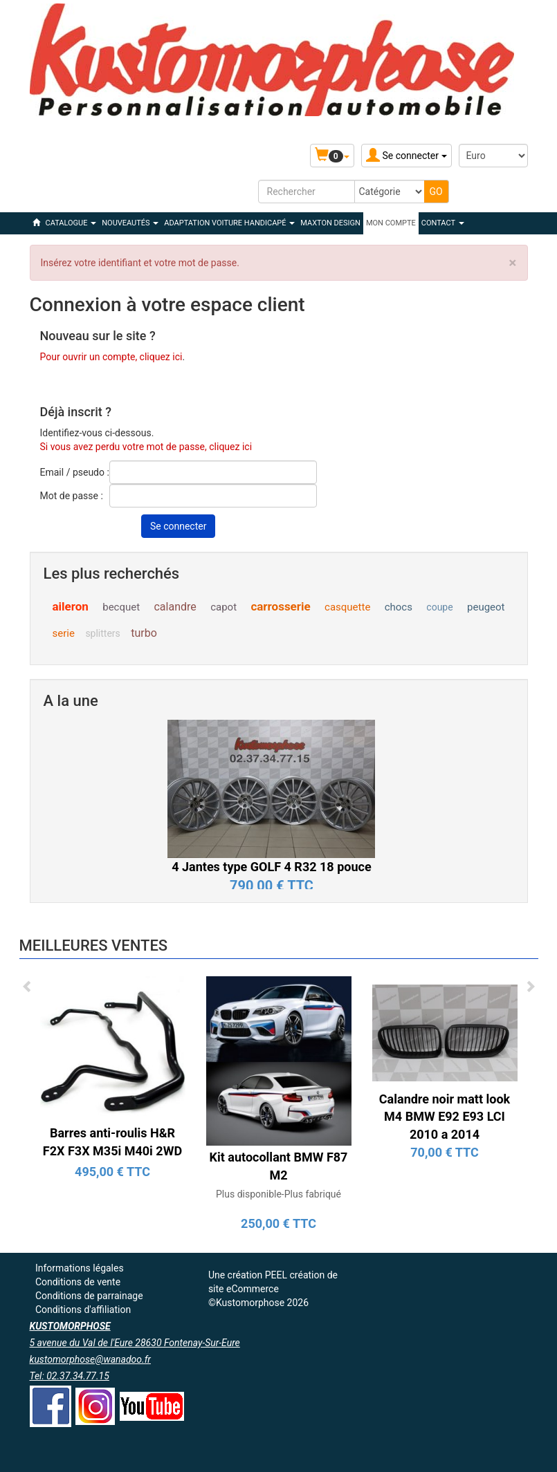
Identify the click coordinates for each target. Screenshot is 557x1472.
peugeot (486, 607)
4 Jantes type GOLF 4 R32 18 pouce (271, 866)
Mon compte (391, 222)
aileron (71, 606)
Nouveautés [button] (130, 222)
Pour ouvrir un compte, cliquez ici (111, 356)
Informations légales (79, 1268)
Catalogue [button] (71, 222)
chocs (398, 607)
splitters (102, 633)
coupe (439, 607)
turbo (144, 633)
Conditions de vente (77, 1281)
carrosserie (280, 606)
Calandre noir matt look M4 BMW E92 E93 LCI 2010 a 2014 (444, 1117)
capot (223, 607)
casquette (347, 607)
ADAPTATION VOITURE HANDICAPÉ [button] (229, 222)
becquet (121, 607)
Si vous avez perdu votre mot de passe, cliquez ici (146, 446)
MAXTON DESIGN (330, 222)
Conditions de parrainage (89, 1295)
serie (64, 633)
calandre (175, 606)
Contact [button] (442, 222)
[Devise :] (493, 155)
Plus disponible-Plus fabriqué (278, 1194)
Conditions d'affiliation (83, 1309)
